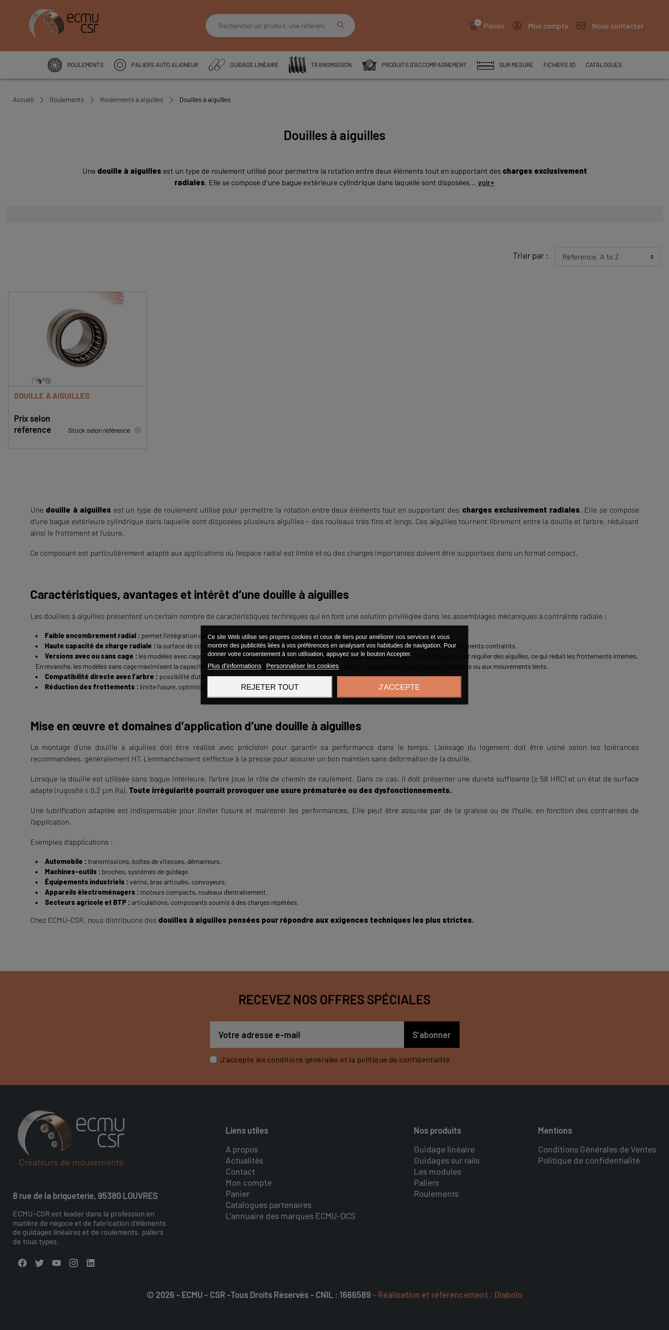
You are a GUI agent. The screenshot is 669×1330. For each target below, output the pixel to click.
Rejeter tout (270, 687)
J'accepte (399, 687)
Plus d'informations (234, 665)
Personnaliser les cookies (302, 665)
